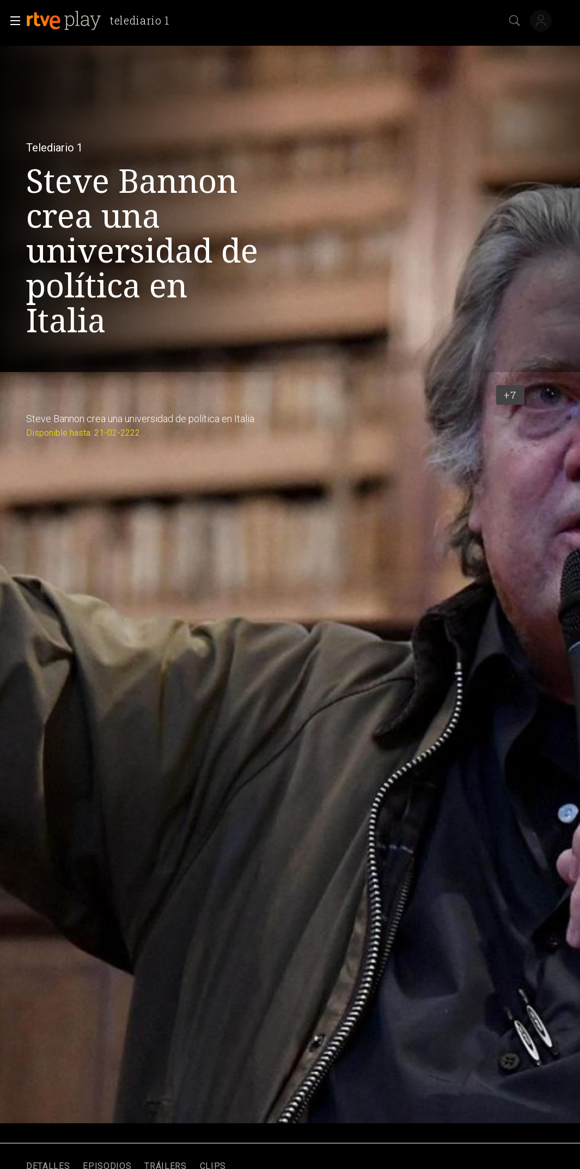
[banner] (102, 21)
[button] (12, 21)
